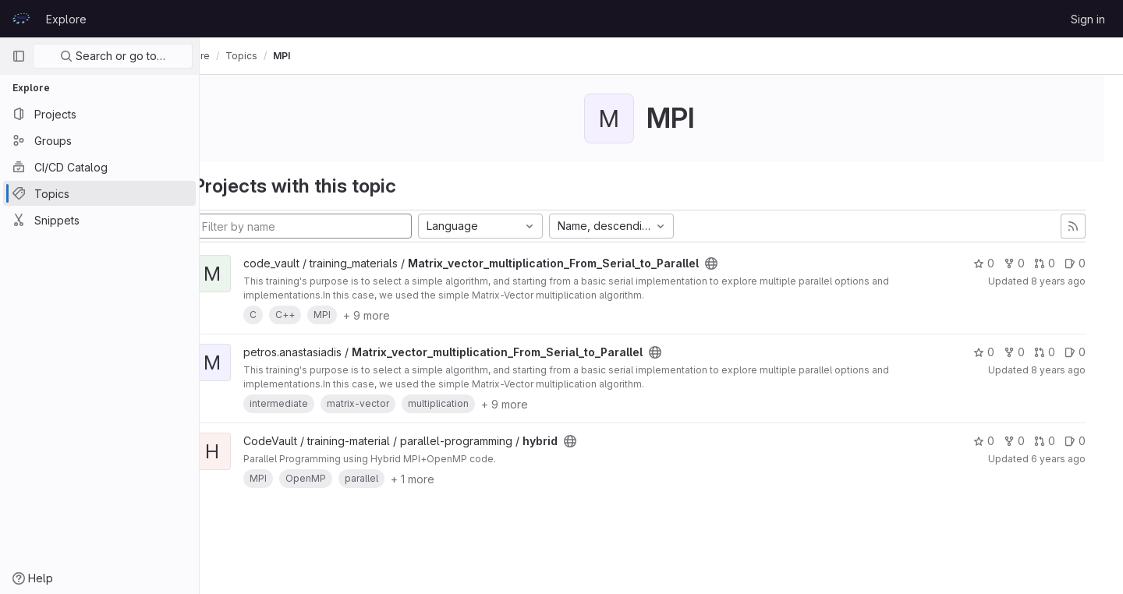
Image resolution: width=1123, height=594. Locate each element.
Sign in (1088, 19)
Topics (285, 56)
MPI (325, 56)
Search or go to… (112, 55)
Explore (66, 19)
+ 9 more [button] (410, 315)
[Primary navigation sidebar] (18, 56)
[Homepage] (21, 18)
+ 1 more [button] (456, 479)
